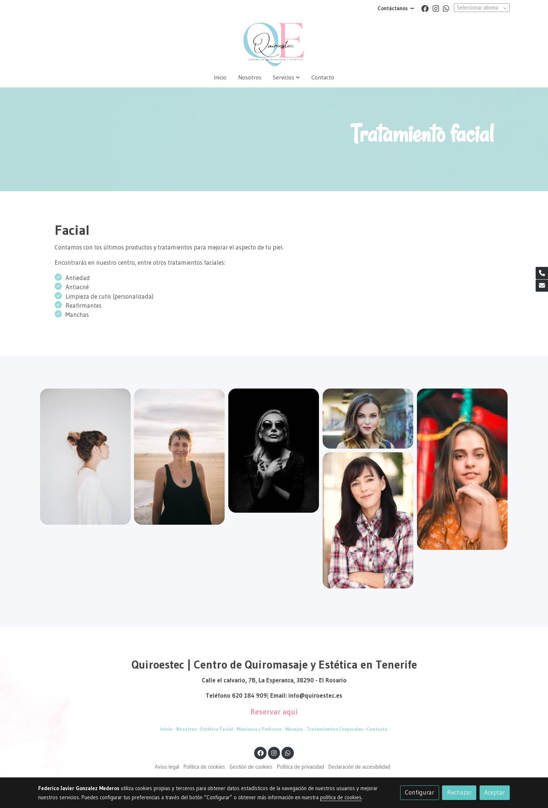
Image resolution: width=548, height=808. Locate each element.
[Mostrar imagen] (85, 456)
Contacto (377, 729)
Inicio (166, 729)
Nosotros (186, 729)
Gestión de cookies (250, 767)
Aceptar (494, 792)
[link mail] (542, 286)
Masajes (293, 729)
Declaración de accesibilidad (359, 767)
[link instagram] (436, 8)
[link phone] (542, 273)
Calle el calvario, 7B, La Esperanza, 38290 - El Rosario (274, 680)
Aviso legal (167, 767)
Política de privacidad (300, 767)
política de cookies (341, 797)
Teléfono (219, 695)
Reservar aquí (274, 712)
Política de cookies (204, 767)
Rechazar (459, 792)
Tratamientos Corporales (335, 729)
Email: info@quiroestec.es (306, 695)
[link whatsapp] (446, 8)
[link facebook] (425, 8)
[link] (273, 42)
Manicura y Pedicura (258, 729)
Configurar (419, 792)
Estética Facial (216, 729)
